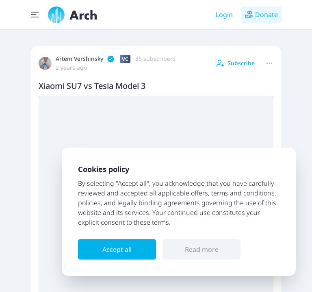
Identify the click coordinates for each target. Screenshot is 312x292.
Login (224, 14)
